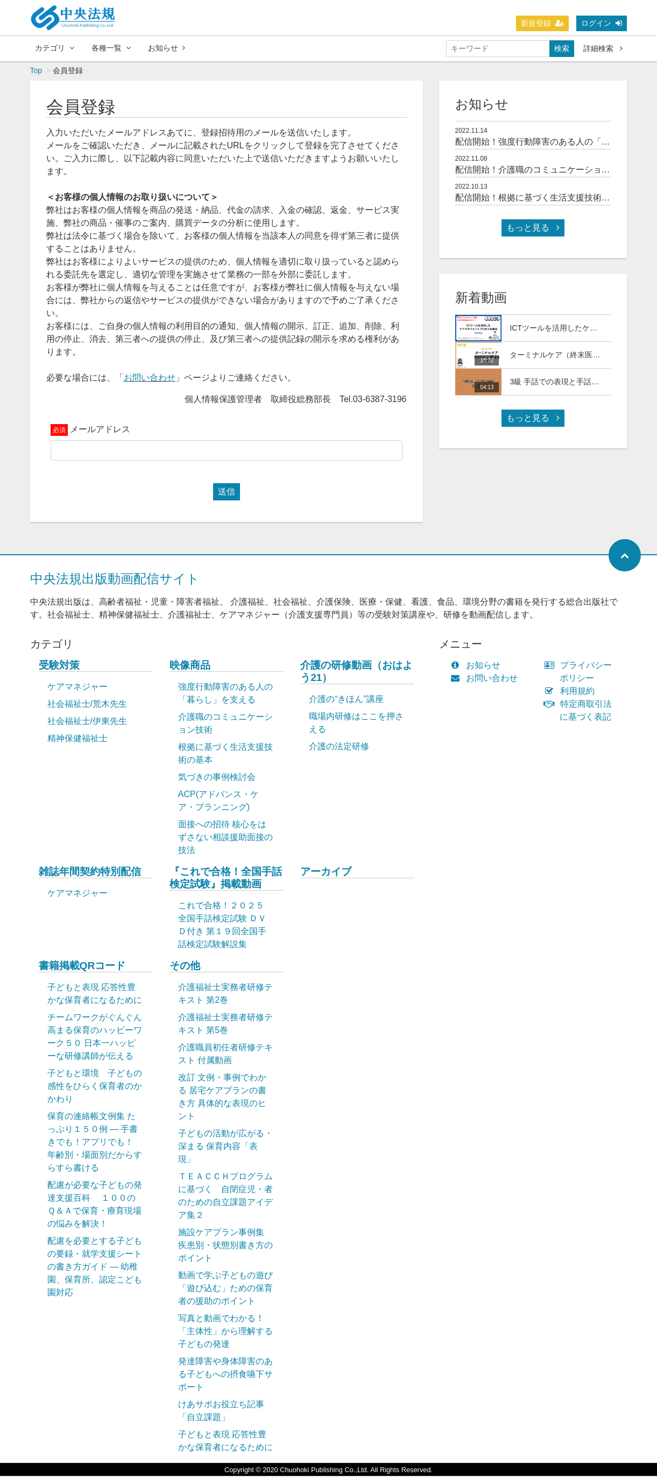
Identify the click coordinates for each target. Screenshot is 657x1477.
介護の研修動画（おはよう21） (356, 672)
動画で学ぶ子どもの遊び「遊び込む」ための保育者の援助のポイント (225, 1289)
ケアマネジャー (77, 687)
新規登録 (542, 23)
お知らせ (166, 48)
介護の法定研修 (339, 747)
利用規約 (572, 692)
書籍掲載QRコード (82, 966)
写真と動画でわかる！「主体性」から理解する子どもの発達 (225, 1332)
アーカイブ (325, 872)
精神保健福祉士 (77, 739)
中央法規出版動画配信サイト (115, 579)
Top (36, 71)
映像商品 (189, 666)
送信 (226, 492)
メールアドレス (100, 430)
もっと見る (532, 228)
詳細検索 (603, 48)
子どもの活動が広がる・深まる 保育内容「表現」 (225, 1147)
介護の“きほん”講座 (346, 700)
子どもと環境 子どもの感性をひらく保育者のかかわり (94, 1087)
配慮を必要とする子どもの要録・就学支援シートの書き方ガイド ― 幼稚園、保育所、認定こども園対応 (94, 1267)
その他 (184, 966)
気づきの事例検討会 (217, 778)
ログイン (601, 23)
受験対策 (59, 666)
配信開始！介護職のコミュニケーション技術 (541, 170)
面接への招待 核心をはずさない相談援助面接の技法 (225, 838)
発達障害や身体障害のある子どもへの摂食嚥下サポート (225, 1375)
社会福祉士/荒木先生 (87, 704)
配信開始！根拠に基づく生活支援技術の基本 (541, 198)
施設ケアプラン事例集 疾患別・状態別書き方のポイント (225, 1246)
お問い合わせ (149, 378)
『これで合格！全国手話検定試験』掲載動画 (225, 879)
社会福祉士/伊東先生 (87, 722)
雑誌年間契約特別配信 (90, 872)
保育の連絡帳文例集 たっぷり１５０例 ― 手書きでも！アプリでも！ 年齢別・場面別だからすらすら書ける (94, 1143)
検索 (561, 48)
